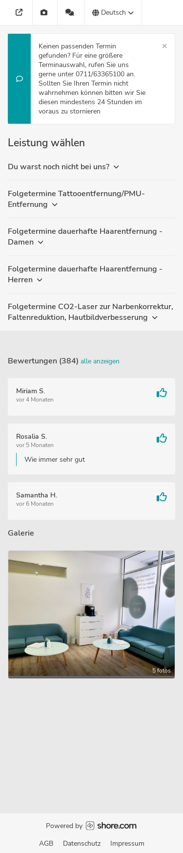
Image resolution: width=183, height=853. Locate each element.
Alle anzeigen (100, 361)
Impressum (127, 843)
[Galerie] (45, 12)
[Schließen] (164, 46)
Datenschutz (82, 843)
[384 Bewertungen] (71, 12)
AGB (46, 843)
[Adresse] (20, 12)
